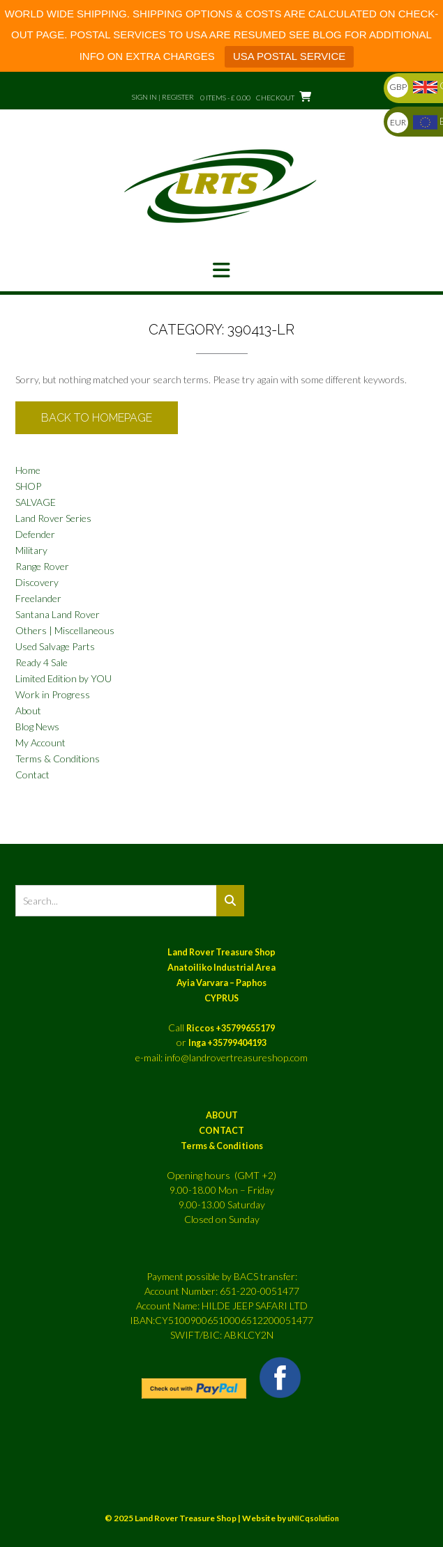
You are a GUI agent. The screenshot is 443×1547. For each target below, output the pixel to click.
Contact (32, 774)
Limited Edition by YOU (63, 678)
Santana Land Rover (57, 614)
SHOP (28, 486)
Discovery (37, 582)
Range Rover (42, 566)
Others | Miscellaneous (64, 630)
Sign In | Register (163, 97)
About (28, 710)
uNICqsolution (313, 1518)
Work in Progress (52, 694)
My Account (40, 742)
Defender (35, 534)
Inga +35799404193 (227, 1043)
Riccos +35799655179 (230, 1028)
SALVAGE (35, 502)
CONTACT (221, 1130)
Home (27, 470)
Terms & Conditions (57, 758)
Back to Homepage (96, 417)
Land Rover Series (53, 518)
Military (31, 550)
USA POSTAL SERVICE (289, 56)
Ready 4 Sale (41, 662)
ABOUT (222, 1115)
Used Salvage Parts (55, 646)
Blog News (37, 726)
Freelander (38, 598)
